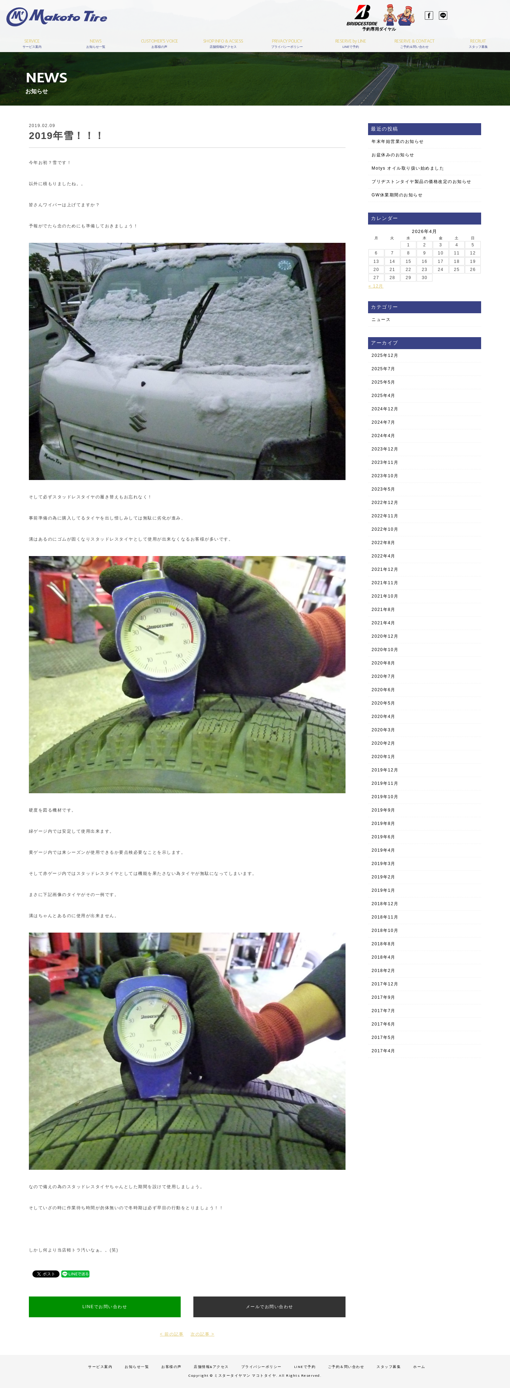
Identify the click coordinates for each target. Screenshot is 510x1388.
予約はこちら (474, 25)
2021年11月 (385, 582)
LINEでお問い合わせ (104, 1306)
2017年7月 (384, 1010)
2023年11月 (385, 462)
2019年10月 (385, 796)
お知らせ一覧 (137, 1367)
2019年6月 (384, 836)
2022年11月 (385, 515)
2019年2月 (384, 877)
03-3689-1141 (481, 15)
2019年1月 (384, 890)
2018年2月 (384, 970)
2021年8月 (384, 609)
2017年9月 (384, 997)
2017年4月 (384, 1050)
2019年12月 (385, 770)
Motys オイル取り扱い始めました (408, 168)
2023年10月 (385, 475)
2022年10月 (385, 529)
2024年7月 (384, 422)
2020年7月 (384, 676)
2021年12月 (385, 569)
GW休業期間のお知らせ (397, 195)
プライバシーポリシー (261, 1367)
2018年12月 (385, 903)
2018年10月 (385, 930)
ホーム (419, 1367)
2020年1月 (384, 756)
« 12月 (376, 286)
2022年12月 (385, 502)
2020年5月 (384, 703)
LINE (437, 17)
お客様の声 (171, 1367)
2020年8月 (384, 663)
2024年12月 (385, 408)
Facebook (423, 17)
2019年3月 (384, 863)
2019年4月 (384, 850)
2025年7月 (384, 368)
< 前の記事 (172, 1334)
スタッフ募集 (389, 1367)
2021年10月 (385, 596)
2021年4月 (384, 622)
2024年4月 (384, 435)
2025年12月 (385, 355)
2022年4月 (384, 556)
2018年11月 (385, 917)
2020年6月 (384, 689)
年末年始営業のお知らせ (398, 141)
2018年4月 (384, 957)
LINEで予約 (305, 1367)
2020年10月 (385, 649)
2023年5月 (384, 489)
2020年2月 (384, 743)
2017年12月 (385, 984)
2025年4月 (384, 395)
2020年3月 (384, 729)
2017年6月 (384, 1024)
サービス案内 (100, 1367)
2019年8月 (384, 823)
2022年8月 (384, 542)
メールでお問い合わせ (269, 1306)
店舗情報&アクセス (211, 1367)
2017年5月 (384, 1037)
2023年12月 (385, 449)
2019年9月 (384, 810)
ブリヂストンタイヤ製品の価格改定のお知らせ (422, 181)
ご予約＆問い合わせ (346, 1367)
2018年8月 (384, 943)
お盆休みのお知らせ (393, 154)
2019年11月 (385, 783)
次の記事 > (202, 1334)
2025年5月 (384, 382)
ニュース (381, 319)
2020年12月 (385, 636)
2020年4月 (384, 716)
